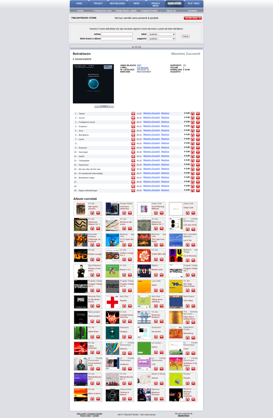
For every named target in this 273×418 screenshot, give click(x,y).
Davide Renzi (183, 416)
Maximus (165, 113)
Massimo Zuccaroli (151, 113)
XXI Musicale (142, 67)
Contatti (96, 416)
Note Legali (81, 414)
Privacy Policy (85, 416)
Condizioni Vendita (94, 414)
